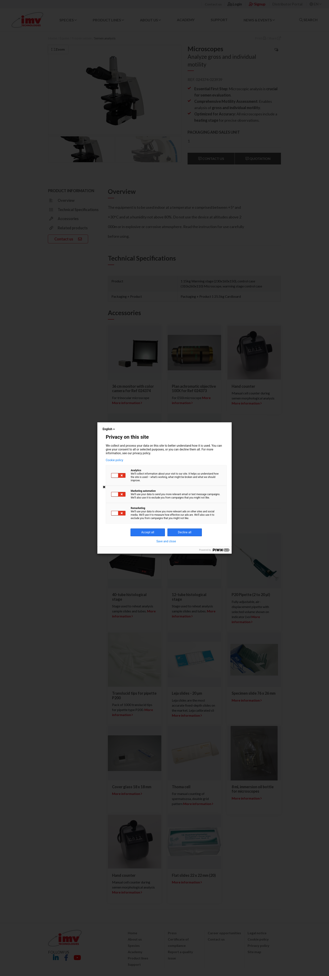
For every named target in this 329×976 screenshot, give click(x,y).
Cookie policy (114, 460)
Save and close (166, 541)
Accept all (147, 532)
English (109, 429)
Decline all (184, 532)
